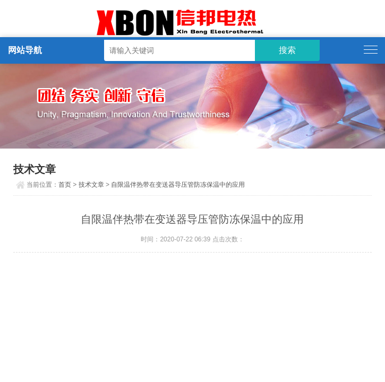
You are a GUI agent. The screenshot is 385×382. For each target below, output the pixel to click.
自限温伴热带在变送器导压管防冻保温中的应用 (178, 184)
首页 (64, 184)
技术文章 (91, 184)
